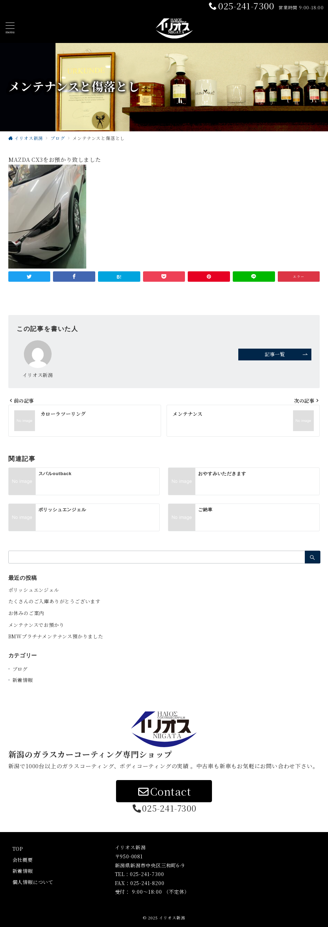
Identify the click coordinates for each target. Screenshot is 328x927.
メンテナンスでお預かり (36, 624)
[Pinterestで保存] (209, 276)
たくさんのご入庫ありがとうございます (54, 601)
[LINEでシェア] (254, 276)
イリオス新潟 (172, 917)
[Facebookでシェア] (74, 276)
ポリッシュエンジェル (33, 589)
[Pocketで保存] (164, 276)
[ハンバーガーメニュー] (10, 28)
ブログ (20, 668)
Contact (164, 791)
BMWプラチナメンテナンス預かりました (55, 636)
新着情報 (22, 679)
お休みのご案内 (26, 613)
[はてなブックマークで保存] (119, 276)
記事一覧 (286, 354)
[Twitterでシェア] (29, 276)
